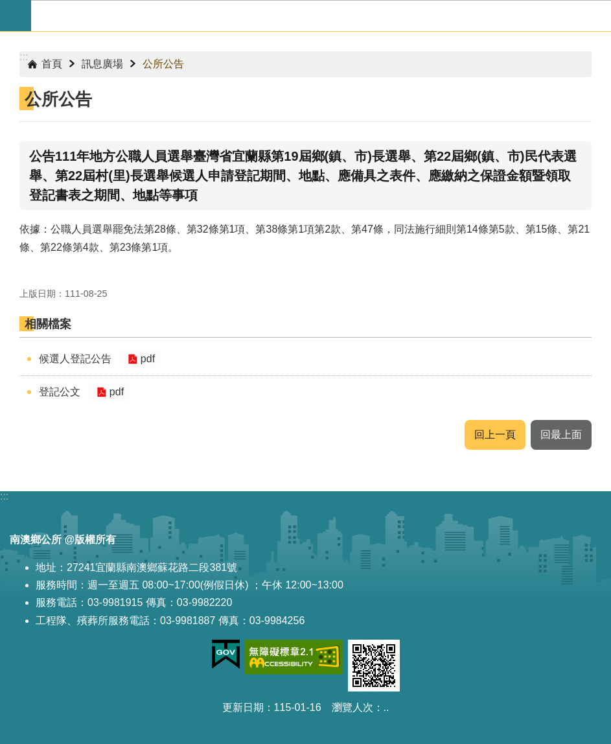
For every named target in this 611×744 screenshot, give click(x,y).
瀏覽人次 (352, 707)
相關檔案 (48, 324)
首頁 (51, 63)
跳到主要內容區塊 (6, 6)
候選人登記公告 (75, 358)
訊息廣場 (102, 63)
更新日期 (243, 707)
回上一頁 (495, 434)
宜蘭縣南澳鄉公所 (321, 15)
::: (23, 56)
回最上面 (561, 434)
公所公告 (163, 63)
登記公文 (59, 391)
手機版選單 (15, 15)
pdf (146, 358)
